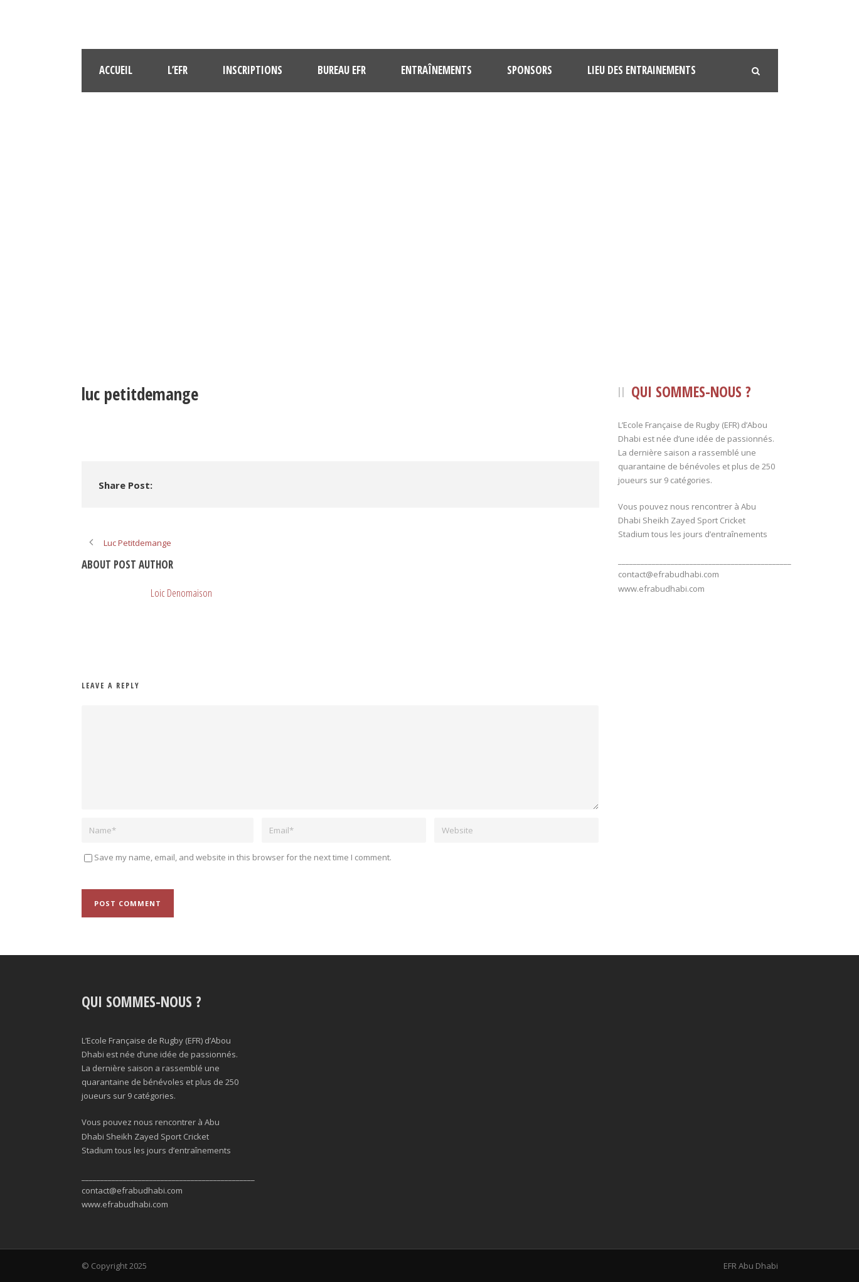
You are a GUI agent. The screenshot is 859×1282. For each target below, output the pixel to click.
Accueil (115, 70)
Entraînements (436, 70)
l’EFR (178, 70)
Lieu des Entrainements (641, 70)
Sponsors (529, 70)
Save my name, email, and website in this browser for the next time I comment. (243, 857)
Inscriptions (252, 70)
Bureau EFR (341, 70)
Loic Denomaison (181, 592)
